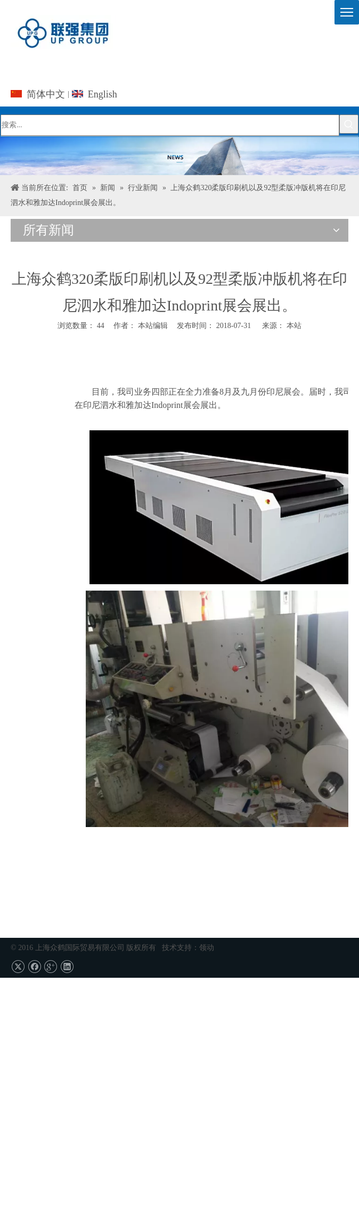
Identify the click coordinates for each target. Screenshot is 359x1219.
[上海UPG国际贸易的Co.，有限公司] (179, 156)
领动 (206, 948)
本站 (294, 326)
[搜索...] (170, 125)
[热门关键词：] (348, 124)
